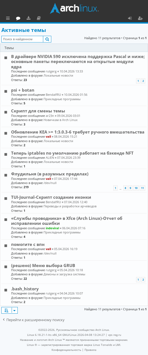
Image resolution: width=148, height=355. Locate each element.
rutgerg (51, 71)
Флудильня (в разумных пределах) (49, 174)
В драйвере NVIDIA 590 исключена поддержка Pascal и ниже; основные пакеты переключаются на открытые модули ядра (78, 61)
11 (142, 188)
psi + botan (22, 90)
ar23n (50, 116)
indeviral (52, 228)
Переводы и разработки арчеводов (70, 206)
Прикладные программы (62, 99)
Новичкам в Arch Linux (61, 120)
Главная (25, 18)
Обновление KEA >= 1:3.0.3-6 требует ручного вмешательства (77, 132)
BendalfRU (53, 94)
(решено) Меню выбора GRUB (43, 265)
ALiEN (50, 157)
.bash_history (25, 288)
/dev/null (50, 183)
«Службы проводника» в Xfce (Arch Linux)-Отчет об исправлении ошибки (66, 220)
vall (48, 136)
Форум (43, 19)
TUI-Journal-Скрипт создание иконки (51, 197)
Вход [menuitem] (131, 19)
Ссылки (9, 19)
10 (136, 188)
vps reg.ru (114, 335)
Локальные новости (58, 75)
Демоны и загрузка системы (64, 274)
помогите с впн (28, 244)
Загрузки (53, 19)
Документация (63, 19)
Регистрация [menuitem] (141, 19)
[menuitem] (66, 349)
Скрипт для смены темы (38, 111)
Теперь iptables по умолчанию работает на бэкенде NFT (72, 153)
